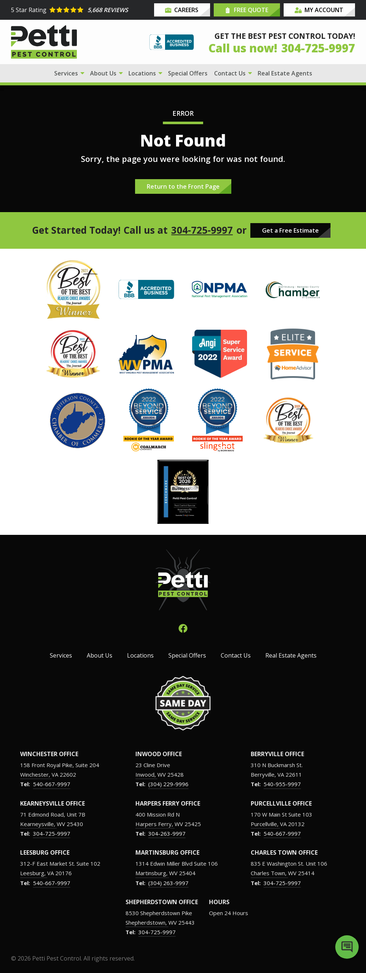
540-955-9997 (282, 784)
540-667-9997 (51, 784)
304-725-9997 (202, 230)
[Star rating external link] (81, 10)
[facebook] (183, 627)
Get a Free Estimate (290, 230)
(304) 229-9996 (168, 784)
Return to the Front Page (183, 186)
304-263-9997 (167, 833)
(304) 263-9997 (168, 883)
